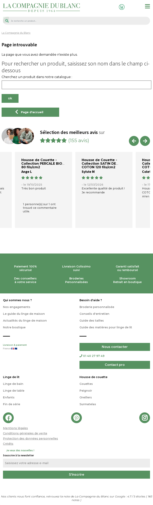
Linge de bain (13, 384)
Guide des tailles (91, 320)
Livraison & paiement (38, 347)
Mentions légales (15, 428)
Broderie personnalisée (96, 307)
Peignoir (85, 390)
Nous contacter (115, 347)
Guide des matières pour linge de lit (105, 327)
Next (145, 141)
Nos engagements (16, 307)
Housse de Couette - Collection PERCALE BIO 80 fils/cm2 (41, 163)
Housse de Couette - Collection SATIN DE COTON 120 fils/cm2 (99, 163)
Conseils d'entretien (94, 314)
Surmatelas (87, 404)
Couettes (86, 384)
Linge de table (13, 390)
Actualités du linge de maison (25, 320)
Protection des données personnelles (30, 438)
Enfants (9, 397)
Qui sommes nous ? (17, 300)
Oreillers (85, 397)
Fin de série (11, 404)
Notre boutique (14, 327)
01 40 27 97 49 (91, 356)
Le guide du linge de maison (24, 314)
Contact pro (115, 365)
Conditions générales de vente (25, 433)
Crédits (8, 444)
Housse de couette (93, 377)
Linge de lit (11, 377)
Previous (134, 141)
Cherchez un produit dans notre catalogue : (37, 77)
